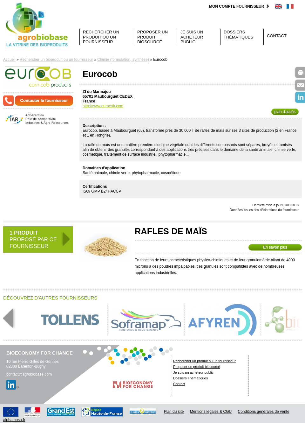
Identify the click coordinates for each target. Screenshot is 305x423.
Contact (277, 35)
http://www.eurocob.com (103, 106)
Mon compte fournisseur (239, 6)
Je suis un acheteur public (191, 37)
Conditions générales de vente (263, 411)
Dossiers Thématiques (238, 34)
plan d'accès (284, 111)
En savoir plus (275, 247)
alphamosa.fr (14, 420)
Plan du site (174, 411)
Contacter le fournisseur (44, 100)
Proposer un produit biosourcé (152, 37)
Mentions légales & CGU (211, 411)
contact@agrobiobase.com (29, 374)
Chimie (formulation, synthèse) (123, 59)
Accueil (9, 59)
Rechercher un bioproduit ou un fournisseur (56, 59)
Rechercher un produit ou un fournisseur (101, 37)
